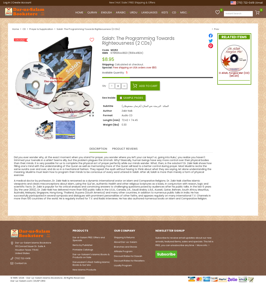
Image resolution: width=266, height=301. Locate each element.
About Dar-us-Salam (125, 242)
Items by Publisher (83, 245)
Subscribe (166, 254)
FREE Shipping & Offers (142, 2)
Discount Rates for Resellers (129, 260)
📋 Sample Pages (131, 98)
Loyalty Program (123, 265)
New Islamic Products (84, 269)
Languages (151, 12)
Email (259, 2)
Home (81, 12)
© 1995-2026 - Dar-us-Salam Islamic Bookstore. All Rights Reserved (47, 277)
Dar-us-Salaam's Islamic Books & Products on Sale (91, 256)
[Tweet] (210, 40)
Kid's (166, 12)
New (111, 2)
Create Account (21, 2)
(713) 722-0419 (245, 2)
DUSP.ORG (39, 281)
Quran (93, 12)
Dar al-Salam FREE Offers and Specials (89, 239)
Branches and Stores (125, 246)
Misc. (185, 12)
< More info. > (202, 245)
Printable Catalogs (83, 249)
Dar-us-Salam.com (21, 281)
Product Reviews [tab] (125, 149)
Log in (6, 2)
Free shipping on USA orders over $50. (135, 67)
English (108, 12)
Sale (124, 2)
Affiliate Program (123, 251)
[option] (44, 129)
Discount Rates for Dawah (128, 256)
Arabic (122, 12)
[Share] (210, 35)
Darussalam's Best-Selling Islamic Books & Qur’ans (91, 263)
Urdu (135, 12)
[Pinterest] (210, 45)
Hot (118, 2)
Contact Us (21, 263)
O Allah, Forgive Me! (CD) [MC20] (234, 60)
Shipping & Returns (124, 237)
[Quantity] (112, 86)
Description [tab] (98, 149)
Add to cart (145, 86)
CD (175, 12)
